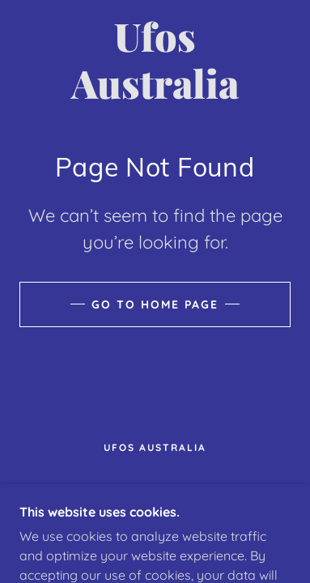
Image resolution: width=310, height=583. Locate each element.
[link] (155, 59)
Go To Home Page (155, 304)
